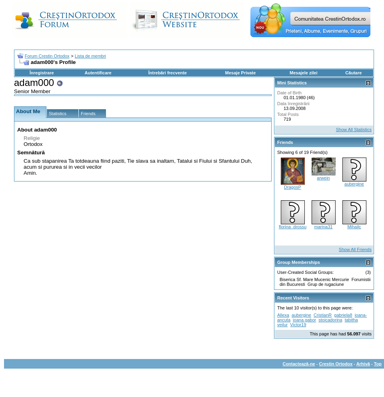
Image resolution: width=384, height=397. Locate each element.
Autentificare (97, 72)
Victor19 (298, 324)
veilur (282, 324)
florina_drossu (292, 226)
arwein (323, 178)
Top (378, 363)
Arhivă (363, 363)
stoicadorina (330, 319)
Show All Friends (355, 249)
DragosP (292, 187)
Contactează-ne (298, 363)
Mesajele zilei (304, 72)
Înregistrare (42, 72)
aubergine (354, 184)
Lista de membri (90, 56)
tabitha (351, 319)
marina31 (323, 226)
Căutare (353, 72)
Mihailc (354, 226)
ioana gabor (304, 319)
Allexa (283, 315)
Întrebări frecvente (167, 72)
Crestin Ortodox (336, 363)
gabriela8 (343, 315)
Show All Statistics (354, 129)
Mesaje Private (240, 72)
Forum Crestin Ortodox (47, 56)
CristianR (323, 315)
